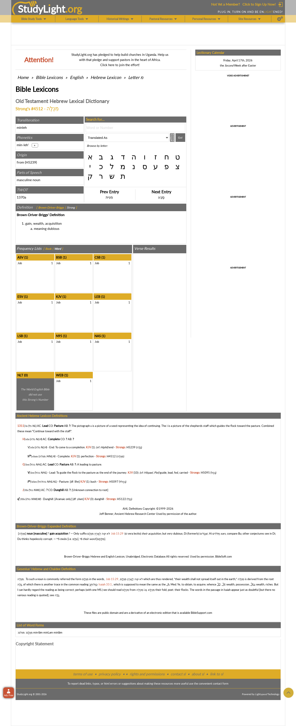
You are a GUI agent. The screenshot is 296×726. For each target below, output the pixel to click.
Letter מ (135, 77)
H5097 (113, 481)
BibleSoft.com (223, 556)
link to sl (216, 674)
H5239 (31, 162)
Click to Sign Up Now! (259, 4)
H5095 (205, 472)
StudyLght (41, 9)
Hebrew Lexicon (105, 77)
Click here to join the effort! (120, 65)
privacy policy (110, 674)
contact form (220, 683)
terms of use (83, 674)
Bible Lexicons (49, 77)
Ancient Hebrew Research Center (134, 513)
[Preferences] (280, 19)
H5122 (121, 499)
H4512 (111, 456)
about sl (198, 674)
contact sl (178, 674)
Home (23, 77)
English (76, 77)
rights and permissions (147, 674)
